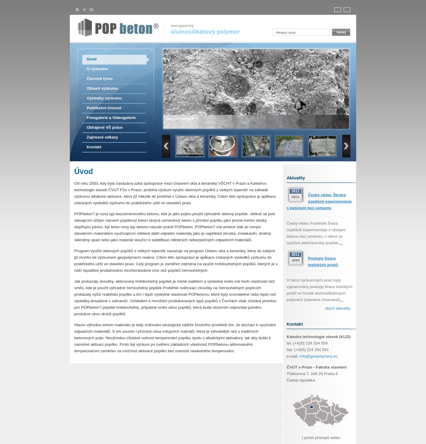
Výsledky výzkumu (104, 98)
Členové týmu (99, 78)
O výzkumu (97, 69)
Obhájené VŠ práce (104, 127)
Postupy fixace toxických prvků (323, 261)
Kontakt (94, 147)
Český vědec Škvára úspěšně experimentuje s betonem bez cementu (319, 201)
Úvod (91, 59)
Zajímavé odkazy (102, 137)
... (341, 243)
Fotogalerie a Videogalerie (111, 117)
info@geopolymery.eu (319, 356)
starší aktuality (337, 308)
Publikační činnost (104, 108)
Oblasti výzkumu (102, 88)
